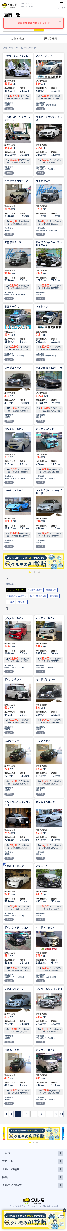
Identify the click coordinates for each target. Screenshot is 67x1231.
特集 (5, 1177)
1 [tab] (29, 571)
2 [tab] (33, 571)
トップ (6, 1153)
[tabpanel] (33, 561)
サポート (7, 1161)
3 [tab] (38, 571)
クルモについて (12, 1185)
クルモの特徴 (10, 1169)
